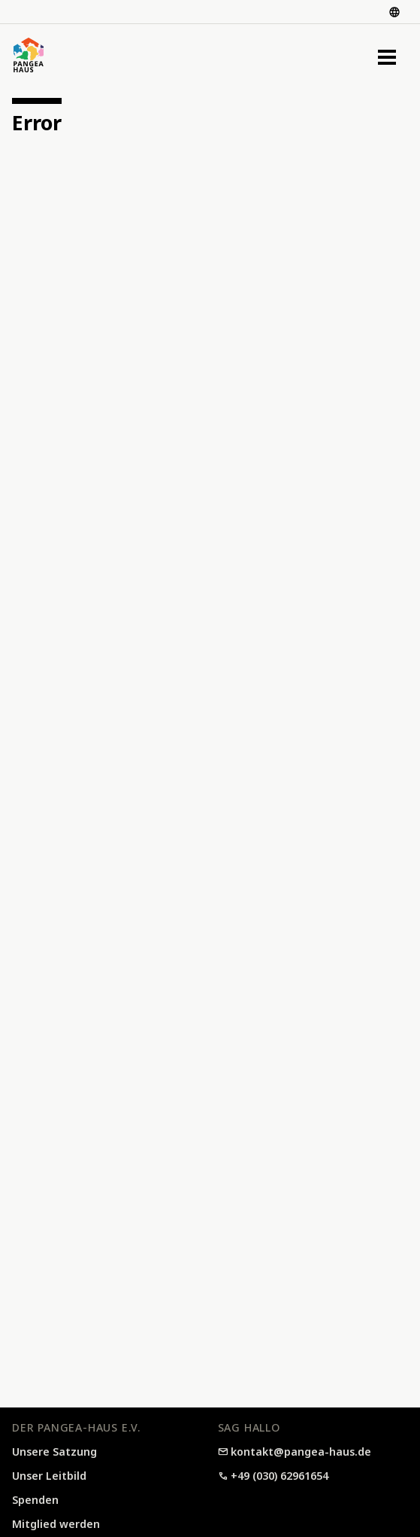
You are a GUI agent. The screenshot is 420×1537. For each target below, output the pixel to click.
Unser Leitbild (49, 1475)
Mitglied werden (56, 1524)
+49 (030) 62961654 (273, 1476)
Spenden (35, 1500)
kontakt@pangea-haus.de (295, 1451)
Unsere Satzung (54, 1451)
